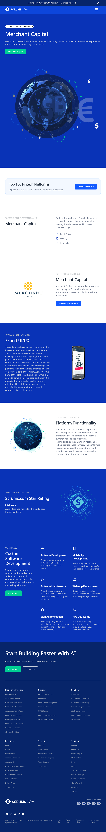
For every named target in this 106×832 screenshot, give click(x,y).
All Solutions (76, 719)
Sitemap (74, 791)
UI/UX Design (43, 711)
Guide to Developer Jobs (47, 758)
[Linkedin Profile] (19, 814)
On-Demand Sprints (12, 728)
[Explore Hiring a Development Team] (87, 619)
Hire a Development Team (81, 707)
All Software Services (46, 719)
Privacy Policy (59, 821)
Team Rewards (43, 762)
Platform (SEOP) (11, 694)
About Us (74, 745)
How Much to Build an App (15, 766)
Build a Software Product (80, 715)
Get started (13, 669)
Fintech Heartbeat (12, 770)
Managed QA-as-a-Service (14, 724)
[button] (98, 11)
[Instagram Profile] (10, 814)
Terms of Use (69, 821)
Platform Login (76, 758)
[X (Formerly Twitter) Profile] (15, 814)
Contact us (30, 669)
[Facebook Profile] (6, 814)
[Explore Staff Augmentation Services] (55, 619)
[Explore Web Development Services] (87, 589)
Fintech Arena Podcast (13, 775)
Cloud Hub (42, 698)
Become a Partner (78, 779)
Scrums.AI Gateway (12, 698)
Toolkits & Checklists (12, 758)
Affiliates (74, 787)
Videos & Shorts (11, 779)
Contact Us (75, 749)
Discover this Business (68, 303)
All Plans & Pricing (12, 732)
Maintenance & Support (47, 715)
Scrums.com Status (94, 821)
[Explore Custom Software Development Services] (55, 558)
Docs (73, 762)
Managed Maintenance (14, 715)
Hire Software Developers (80, 698)
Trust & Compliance (78, 770)
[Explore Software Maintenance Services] (55, 589)
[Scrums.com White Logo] (17, 9)
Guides (8, 749)
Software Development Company (37, 820)
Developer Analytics (12, 719)
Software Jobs (43, 749)
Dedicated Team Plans (13, 703)
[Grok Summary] (94, 803)
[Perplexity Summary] (89, 803)
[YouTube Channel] (23, 814)
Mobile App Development (47, 703)
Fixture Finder (10, 783)
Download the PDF (86, 186)
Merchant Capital (15, 51)
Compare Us (10, 762)
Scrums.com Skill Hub (46, 754)
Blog (7, 745)
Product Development (13, 707)
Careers (41, 745)
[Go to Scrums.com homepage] (20, 801)
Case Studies (10, 754)
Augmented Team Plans (14, 711)
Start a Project (76, 754)
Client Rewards (76, 783)
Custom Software (44, 707)
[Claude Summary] (99, 803)
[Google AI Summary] (84, 803)
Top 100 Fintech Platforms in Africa (19, 26)
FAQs (73, 766)
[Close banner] (98, 3)
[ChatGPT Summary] (79, 803)
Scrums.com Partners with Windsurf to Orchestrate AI (50, 3)
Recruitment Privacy (80, 821)
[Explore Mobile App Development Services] (87, 558)
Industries (75, 694)
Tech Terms (9, 787)
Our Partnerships (77, 775)
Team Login (42, 766)
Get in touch (13, 593)
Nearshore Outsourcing (80, 703)
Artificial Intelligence (46, 694)
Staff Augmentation (78, 711)
